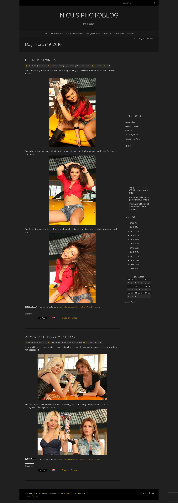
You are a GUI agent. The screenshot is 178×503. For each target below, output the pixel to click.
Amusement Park (132, 139)
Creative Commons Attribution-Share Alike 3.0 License (78, 307)
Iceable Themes (32, 496)
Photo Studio (57, 34)
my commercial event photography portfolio (139, 198)
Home (46, 34)
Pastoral (128, 130)
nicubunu (42, 66)
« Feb (127, 302)
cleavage (61, 66)
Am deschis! (130, 122)
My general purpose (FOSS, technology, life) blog (139, 190)
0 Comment (98, 66)
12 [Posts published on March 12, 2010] (142, 286)
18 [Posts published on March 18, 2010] (139, 289)
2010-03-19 (32, 66)
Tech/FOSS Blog (93, 34)
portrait (77, 66)
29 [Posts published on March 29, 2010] (129, 296)
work (42, 307)
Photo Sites (119, 34)
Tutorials (106, 34)
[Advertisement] (142, 93)
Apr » (133, 302)
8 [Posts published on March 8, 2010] (128, 286)
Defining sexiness (40, 60)
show (69, 342)
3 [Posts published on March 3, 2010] (135, 283)
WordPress (70, 493)
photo (72, 66)
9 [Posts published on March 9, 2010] (131, 286)
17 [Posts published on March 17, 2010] (136, 289)
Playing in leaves (132, 126)
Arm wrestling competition (50, 337)
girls (67, 66)
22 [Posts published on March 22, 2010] (129, 293)
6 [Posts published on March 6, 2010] (145, 283)
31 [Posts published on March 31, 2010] (136, 296)
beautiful (55, 66)
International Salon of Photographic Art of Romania (139, 207)
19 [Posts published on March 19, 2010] (142, 289)
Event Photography (74, 34)
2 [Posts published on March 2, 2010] (131, 283)
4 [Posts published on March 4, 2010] (138, 283)
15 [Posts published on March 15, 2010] (129, 289)
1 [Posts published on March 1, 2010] (128, 283)
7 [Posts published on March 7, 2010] (148, 283)
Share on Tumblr (70, 318)
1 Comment (89, 342)
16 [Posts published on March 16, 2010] (132, 289)
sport (74, 342)
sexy (83, 66)
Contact (130, 34)
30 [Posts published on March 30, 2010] (132, 296)
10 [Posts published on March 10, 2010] (136, 286)
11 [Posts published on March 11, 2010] (139, 286)
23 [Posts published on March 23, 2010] (132, 293)
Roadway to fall (131, 134)
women (88, 66)
